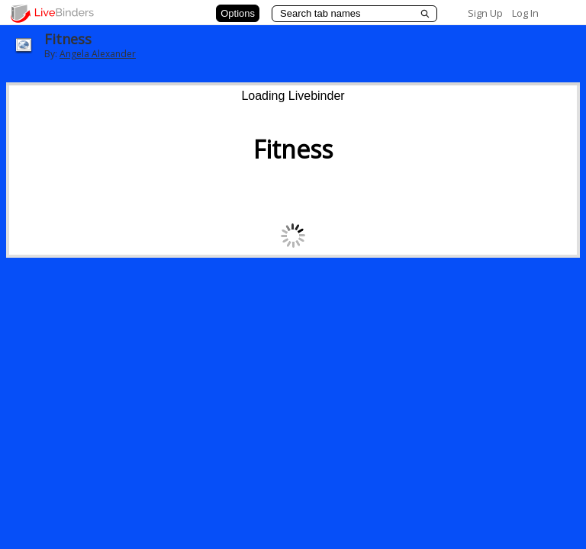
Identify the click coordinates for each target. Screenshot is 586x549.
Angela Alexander (98, 53)
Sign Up (485, 13)
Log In (525, 13)
